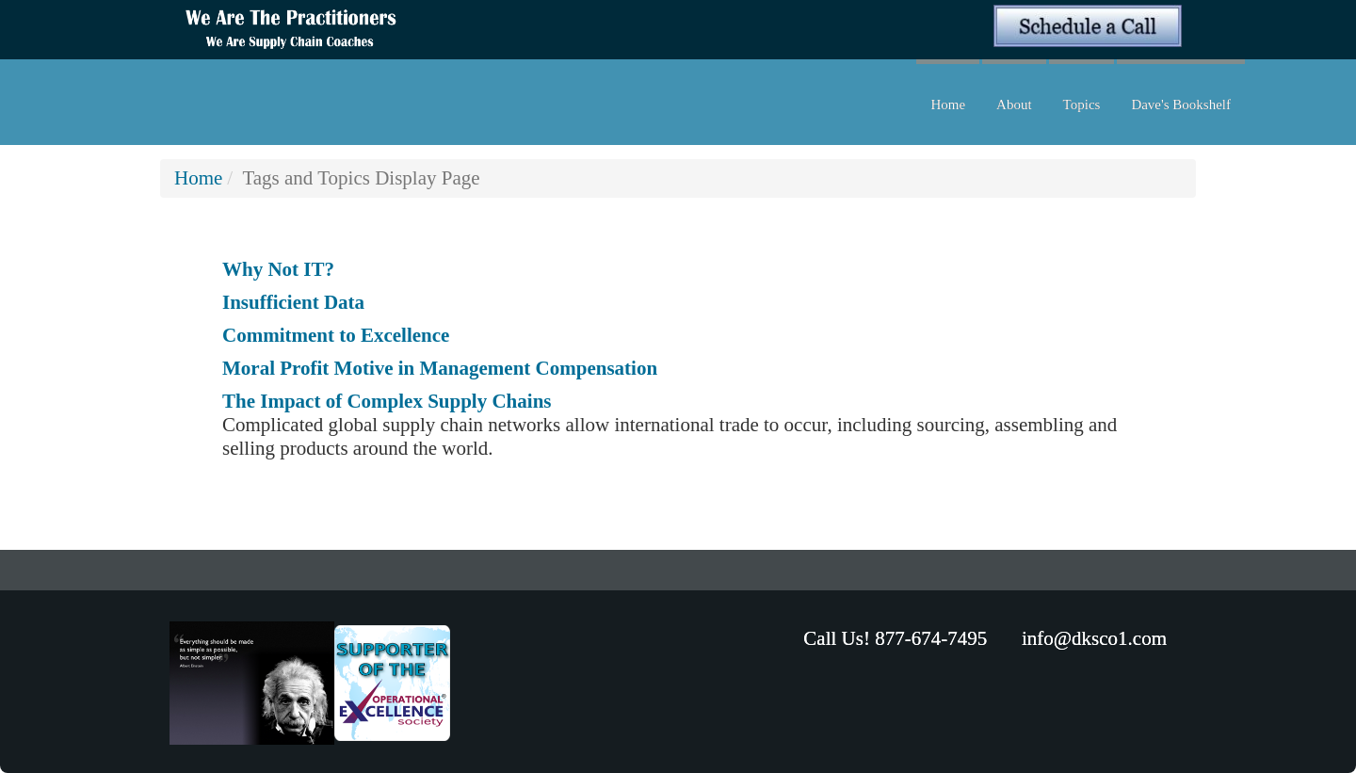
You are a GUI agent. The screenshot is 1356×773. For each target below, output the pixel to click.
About (1014, 104)
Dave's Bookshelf (1181, 104)
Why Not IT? (278, 269)
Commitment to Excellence (335, 335)
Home (947, 104)
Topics (1082, 104)
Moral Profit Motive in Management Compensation (439, 368)
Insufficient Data (293, 302)
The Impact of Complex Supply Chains (386, 401)
